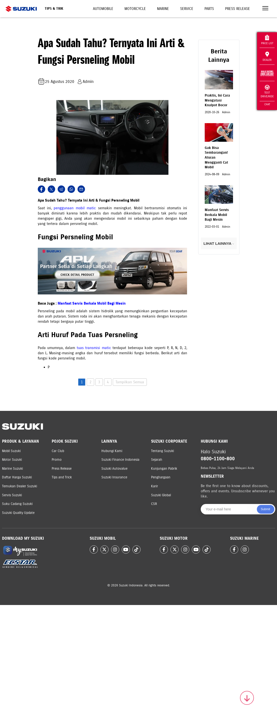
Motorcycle (135, 8)
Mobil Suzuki (11, 451)
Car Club (58, 451)
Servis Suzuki (12, 495)
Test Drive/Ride (267, 91)
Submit (265, 509)
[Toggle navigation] (265, 9)
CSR (154, 504)
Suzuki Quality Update (18, 513)
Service (186, 8)
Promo (57, 460)
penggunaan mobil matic (75, 208)
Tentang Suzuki (162, 451)
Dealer (267, 57)
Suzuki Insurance (114, 477)
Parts (209, 8)
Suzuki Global (161, 495)
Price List (267, 40)
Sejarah (156, 460)
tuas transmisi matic (94, 348)
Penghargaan (160, 477)
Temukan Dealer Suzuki (19, 486)
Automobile (103, 8)
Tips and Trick (62, 477)
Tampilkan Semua (130, 382)
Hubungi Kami (111, 451)
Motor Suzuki (12, 460)
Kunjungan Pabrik (164, 468)
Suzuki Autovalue (114, 468)
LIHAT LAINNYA (218, 243)
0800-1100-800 (218, 459)
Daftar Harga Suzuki (17, 477)
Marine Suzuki (12, 468)
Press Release (237, 8)
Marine (163, 8)
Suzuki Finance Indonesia (120, 460)
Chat (267, 104)
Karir (154, 486)
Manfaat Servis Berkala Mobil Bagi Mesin (92, 303)
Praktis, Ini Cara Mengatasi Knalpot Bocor (217, 100)
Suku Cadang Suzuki (17, 504)
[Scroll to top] (247, 698)
